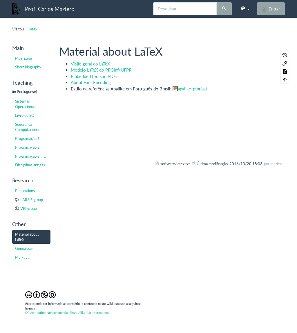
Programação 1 (27, 138)
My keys (22, 257)
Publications (25, 190)
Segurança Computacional (27, 127)
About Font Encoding (91, 82)
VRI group (28, 208)
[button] (245, 8)
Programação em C (30, 156)
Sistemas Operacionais (25, 104)
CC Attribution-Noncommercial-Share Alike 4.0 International (67, 312)
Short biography (28, 67)
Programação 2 (27, 147)
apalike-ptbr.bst (192, 88)
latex (33, 29)
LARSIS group (31, 199)
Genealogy (24, 248)
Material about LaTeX (27, 237)
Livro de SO (24, 115)
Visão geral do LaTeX (90, 63)
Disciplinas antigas (30, 165)
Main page (23, 58)
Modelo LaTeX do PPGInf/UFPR (101, 69)
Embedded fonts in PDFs (94, 76)
